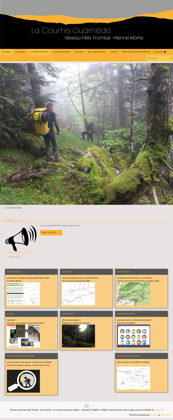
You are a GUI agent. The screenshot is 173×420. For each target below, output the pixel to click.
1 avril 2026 (14, 257)
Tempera (154, 415)
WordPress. (165, 415)
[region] (86, 134)
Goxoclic (158, 410)
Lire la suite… (51, 232)
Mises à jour (14, 220)
